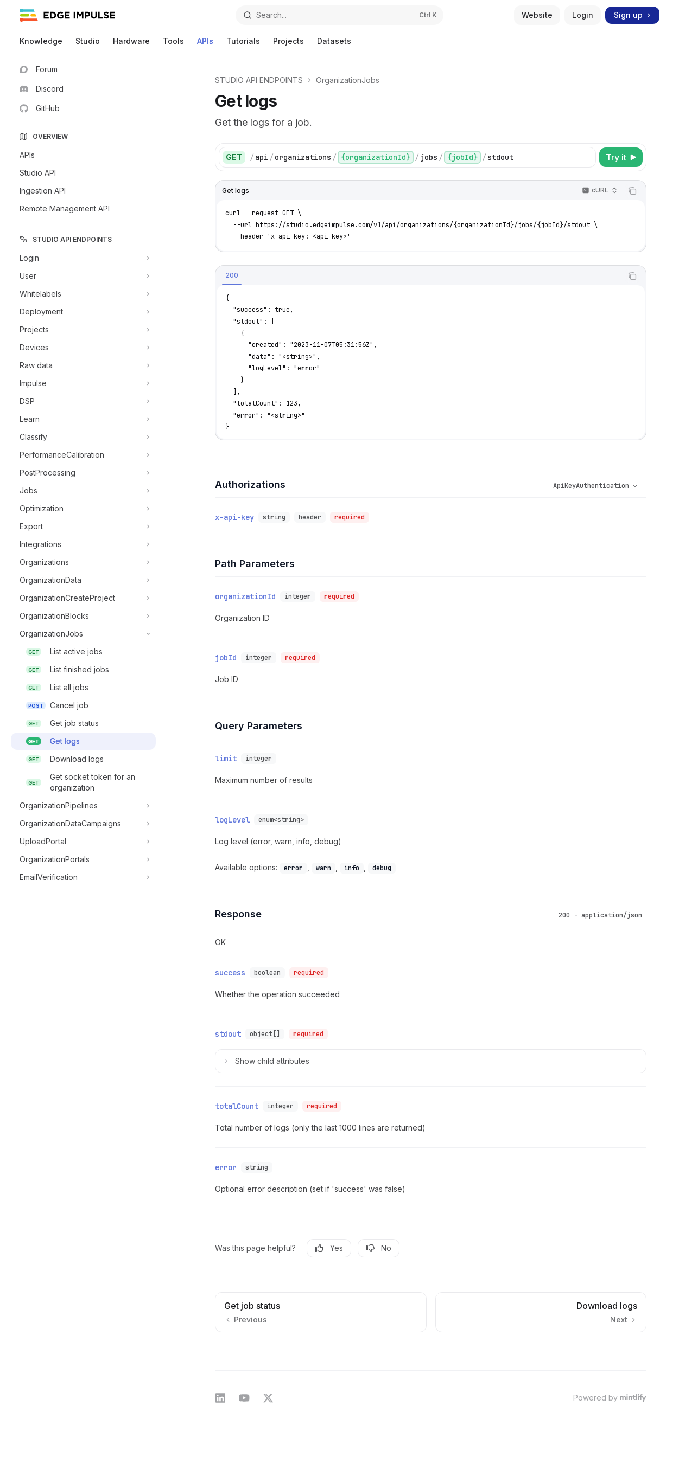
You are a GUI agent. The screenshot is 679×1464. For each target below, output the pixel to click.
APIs (205, 44)
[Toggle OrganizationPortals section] (83, 859)
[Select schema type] (584, 485)
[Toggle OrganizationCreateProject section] (83, 598)
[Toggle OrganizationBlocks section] (83, 616)
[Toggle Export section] (83, 526)
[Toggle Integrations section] (83, 544)
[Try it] (621, 157)
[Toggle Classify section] (83, 437)
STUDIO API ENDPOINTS (259, 80)
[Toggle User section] (83, 276)
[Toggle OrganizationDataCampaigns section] (83, 823)
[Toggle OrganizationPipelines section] (83, 805)
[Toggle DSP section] (83, 401)
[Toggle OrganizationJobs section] (83, 634)
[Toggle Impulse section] (83, 383)
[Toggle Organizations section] (83, 562)
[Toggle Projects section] (83, 329)
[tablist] (419, 276)
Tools (173, 44)
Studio (87, 44)
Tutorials (243, 44)
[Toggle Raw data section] (83, 365)
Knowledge (41, 44)
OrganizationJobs (347, 80)
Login (582, 15)
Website (537, 15)
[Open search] (339, 15)
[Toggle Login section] (83, 258)
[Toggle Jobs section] (83, 490)
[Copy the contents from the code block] (632, 191)
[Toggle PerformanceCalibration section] (83, 455)
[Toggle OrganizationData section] (83, 580)
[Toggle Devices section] (83, 347)
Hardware (131, 44)
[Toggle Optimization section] (83, 508)
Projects (288, 44)
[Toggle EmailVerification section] (83, 877)
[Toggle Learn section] (83, 419)
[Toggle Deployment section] (83, 311)
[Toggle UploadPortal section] (83, 841)
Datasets (334, 44)
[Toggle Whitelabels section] (83, 294)
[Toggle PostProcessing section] (83, 472)
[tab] (232, 275)
